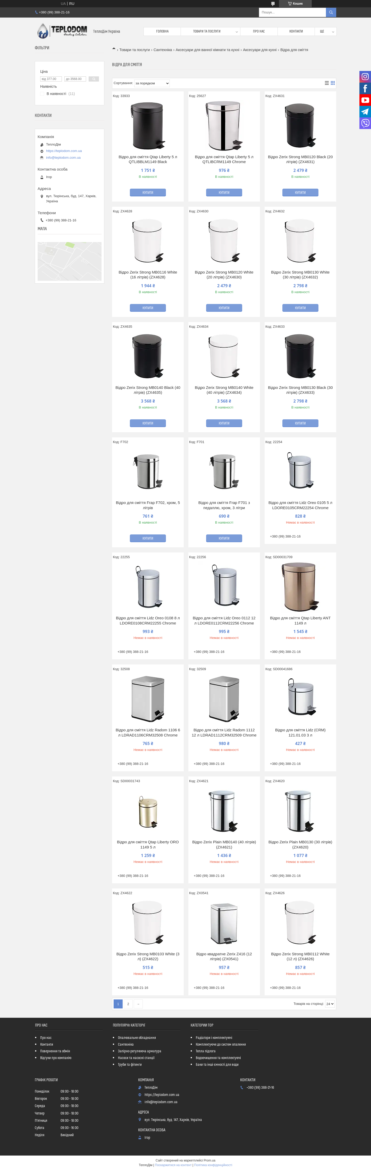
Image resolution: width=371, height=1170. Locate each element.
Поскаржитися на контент (173, 1165)
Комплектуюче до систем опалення (221, 1045)
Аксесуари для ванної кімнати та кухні (207, 50)
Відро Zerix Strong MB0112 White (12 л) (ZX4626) (300, 956)
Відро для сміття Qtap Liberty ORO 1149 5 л (148, 844)
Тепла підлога (206, 1051)
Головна (162, 31)
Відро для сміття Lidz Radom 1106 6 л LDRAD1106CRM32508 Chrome (148, 732)
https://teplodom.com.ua (64, 151)
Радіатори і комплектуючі (214, 1038)
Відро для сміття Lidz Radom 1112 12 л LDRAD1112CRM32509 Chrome (224, 732)
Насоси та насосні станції (136, 1058)
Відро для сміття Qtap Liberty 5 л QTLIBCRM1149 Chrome (224, 159)
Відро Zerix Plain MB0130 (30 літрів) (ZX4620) (300, 844)
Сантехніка (163, 50)
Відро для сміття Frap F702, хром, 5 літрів (148, 505)
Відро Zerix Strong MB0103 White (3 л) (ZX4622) (148, 956)
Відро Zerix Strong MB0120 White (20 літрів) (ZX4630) (224, 274)
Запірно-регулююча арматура (139, 1051)
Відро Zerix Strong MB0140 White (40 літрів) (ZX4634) (224, 390)
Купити (147, 193)
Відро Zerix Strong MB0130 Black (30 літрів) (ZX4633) (300, 390)
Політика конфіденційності (213, 1165)
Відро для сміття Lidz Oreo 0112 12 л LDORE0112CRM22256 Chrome (224, 620)
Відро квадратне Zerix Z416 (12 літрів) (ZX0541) (224, 956)
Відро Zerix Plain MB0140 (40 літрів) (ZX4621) (224, 844)
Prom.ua (209, 1160)
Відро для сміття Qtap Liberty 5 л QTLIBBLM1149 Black (148, 159)
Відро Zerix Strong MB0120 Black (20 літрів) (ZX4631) (300, 159)
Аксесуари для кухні (259, 50)
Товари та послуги (207, 31)
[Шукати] (331, 12)
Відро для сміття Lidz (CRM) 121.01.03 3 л (300, 732)
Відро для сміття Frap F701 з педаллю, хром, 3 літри (224, 505)
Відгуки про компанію (55, 1058)
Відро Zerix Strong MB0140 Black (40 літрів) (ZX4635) (147, 390)
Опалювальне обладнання (137, 1038)
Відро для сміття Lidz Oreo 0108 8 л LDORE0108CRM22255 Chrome (148, 620)
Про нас (259, 31)
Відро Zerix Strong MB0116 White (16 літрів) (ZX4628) (148, 274)
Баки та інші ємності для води (217, 1065)
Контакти (296, 31)
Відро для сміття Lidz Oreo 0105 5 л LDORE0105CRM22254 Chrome (300, 505)
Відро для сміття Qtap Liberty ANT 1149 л (300, 620)
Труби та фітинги (130, 1065)
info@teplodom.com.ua (63, 157)
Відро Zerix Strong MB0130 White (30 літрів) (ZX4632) (300, 274)
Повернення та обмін (55, 1051)
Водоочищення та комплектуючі (218, 1058)
